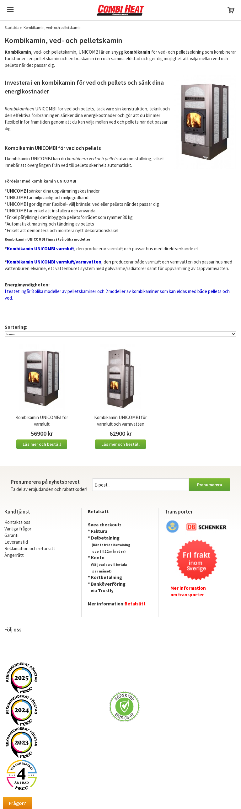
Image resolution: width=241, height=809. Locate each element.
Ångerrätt (14, 555)
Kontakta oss (17, 522)
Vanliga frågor (17, 529)
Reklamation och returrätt (29, 548)
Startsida (12, 27)
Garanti (11, 535)
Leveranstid (16, 542)
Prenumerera (209, 484)
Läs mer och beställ (42, 444)
